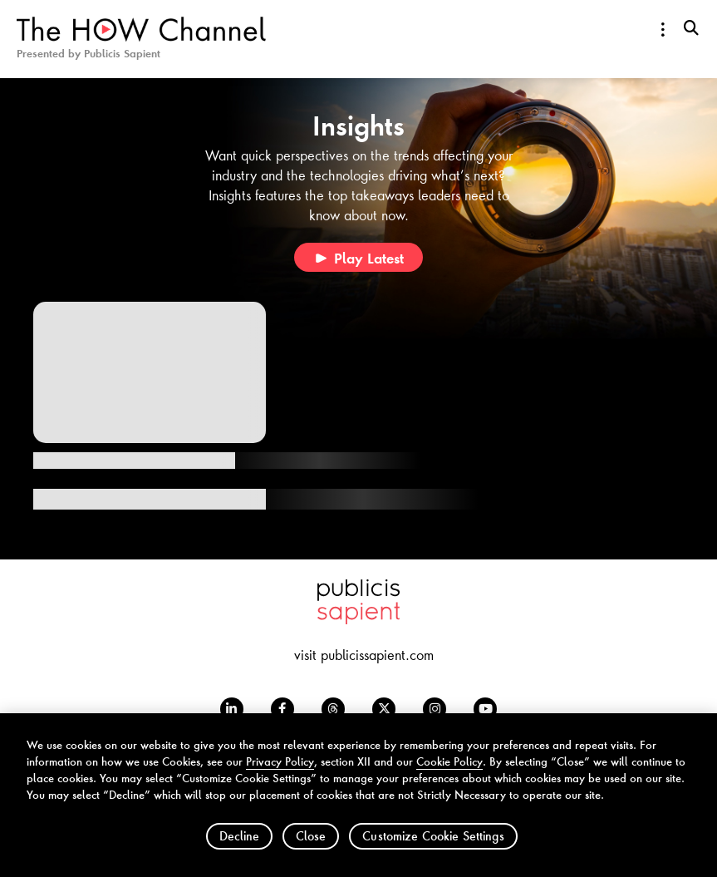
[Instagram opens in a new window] (434, 709)
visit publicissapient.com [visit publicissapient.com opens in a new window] (364, 654)
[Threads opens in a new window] (333, 709)
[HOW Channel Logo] (141, 36)
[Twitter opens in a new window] (383, 709)
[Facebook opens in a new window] (282, 709)
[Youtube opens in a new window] (485, 709)
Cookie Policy (449, 772)
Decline (239, 847)
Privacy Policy (280, 772)
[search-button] (691, 27)
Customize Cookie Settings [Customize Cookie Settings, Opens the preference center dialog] (433, 847)
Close (311, 847)
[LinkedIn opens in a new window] (231, 709)
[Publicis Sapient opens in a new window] (358, 618)
